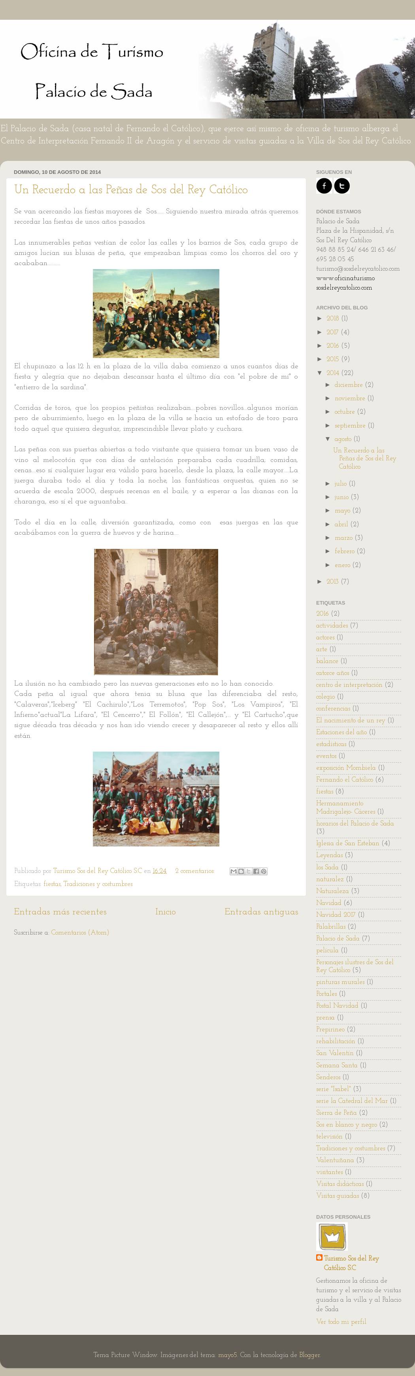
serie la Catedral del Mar (352, 1101)
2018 (333, 318)
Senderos (328, 1077)
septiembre (351, 425)
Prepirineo (330, 1029)
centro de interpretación (349, 685)
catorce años (332, 673)
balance (327, 661)
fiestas (51, 884)
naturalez (330, 879)
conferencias (333, 708)
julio (342, 484)
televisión (329, 1136)
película (327, 950)
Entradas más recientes (60, 912)
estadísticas (331, 744)
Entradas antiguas (261, 912)
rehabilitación (335, 1041)
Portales (326, 994)
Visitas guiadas (337, 1196)
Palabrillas (330, 927)
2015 (333, 359)
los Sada (327, 867)
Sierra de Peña (336, 1113)
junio (343, 497)
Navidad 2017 (336, 915)
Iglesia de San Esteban (347, 843)
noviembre (351, 398)
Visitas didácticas (340, 1184)
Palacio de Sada (338, 938)
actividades (332, 625)
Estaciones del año (341, 732)
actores (325, 637)
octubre (346, 412)
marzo (345, 538)
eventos (326, 756)
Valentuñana (335, 1160)
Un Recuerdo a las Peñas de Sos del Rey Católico (131, 190)
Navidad (328, 903)
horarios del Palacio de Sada (355, 823)
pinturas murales (340, 982)
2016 (333, 346)
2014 (333, 373)
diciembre (350, 385)
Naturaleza (332, 891)
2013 (333, 582)
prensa (325, 1017)
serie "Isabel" (333, 1089)
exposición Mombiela (346, 768)
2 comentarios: (196, 871)
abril (342, 524)
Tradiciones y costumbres (98, 884)
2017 (333, 332)
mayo (343, 510)
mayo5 (227, 1355)
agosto (344, 439)
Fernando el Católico (344, 780)
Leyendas (329, 855)
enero (343, 565)
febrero (346, 551)
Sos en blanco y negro (346, 1125)
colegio (325, 697)
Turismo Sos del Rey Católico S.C (351, 1263)
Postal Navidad (337, 1006)
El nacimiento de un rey (350, 720)
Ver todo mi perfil (341, 1322)
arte (321, 649)
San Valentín (335, 1053)
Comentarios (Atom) (80, 932)
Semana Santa (337, 1065)
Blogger (309, 1355)
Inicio (165, 912)
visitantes (329, 1172)
